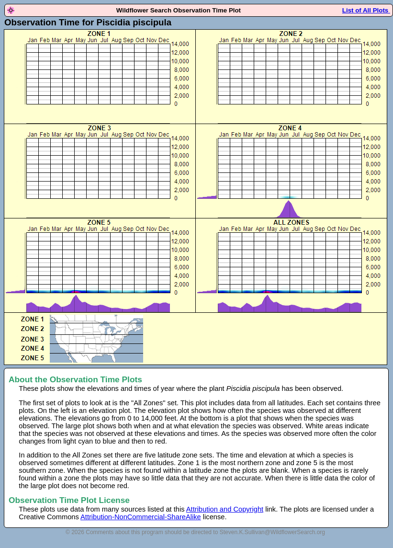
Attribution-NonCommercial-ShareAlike (140, 517)
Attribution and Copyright (224, 509)
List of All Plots (366, 10)
